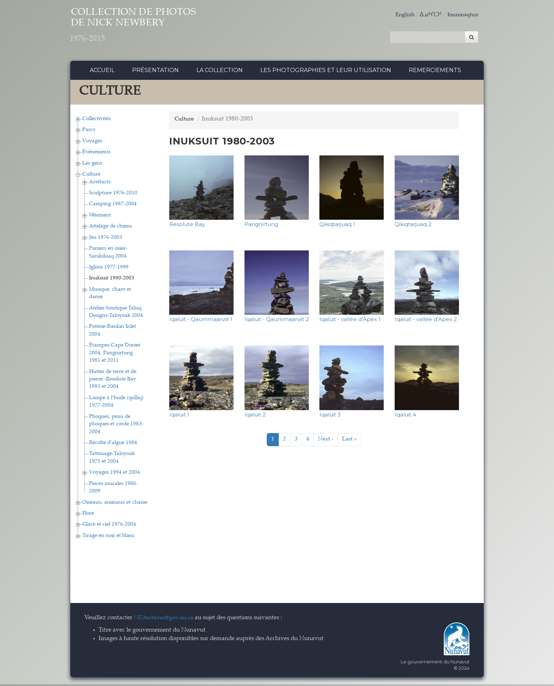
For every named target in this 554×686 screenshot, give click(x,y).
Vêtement (100, 217)
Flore (88, 515)
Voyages (92, 143)
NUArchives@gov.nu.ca (166, 620)
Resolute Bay (187, 226)
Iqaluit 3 (330, 416)
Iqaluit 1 (179, 416)
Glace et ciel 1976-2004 (109, 526)
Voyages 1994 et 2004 (114, 474)
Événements (96, 154)
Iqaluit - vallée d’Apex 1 (350, 321)
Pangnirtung (261, 226)
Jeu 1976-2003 (105, 239)
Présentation (155, 72)
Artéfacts (100, 184)
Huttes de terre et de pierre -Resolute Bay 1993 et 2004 (112, 381)
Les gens (92, 165)
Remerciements (435, 72)
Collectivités (96, 120)
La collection (219, 72)
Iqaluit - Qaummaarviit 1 (200, 321)
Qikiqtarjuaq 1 (337, 226)
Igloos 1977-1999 (109, 269)
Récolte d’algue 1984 (113, 444)
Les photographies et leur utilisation (325, 72)
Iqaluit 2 (255, 416)
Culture (91, 176)
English (401, 15)
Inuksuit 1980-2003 (111, 280)
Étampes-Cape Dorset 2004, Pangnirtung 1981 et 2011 (114, 355)
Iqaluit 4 (405, 416)
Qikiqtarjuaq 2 (413, 226)
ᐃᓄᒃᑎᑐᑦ (428, 15)
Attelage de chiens (110, 228)
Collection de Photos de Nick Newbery (149, 28)
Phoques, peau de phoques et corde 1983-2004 (116, 426)
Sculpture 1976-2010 (113, 194)
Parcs (88, 132)
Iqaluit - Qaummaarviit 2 (276, 321)
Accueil (102, 72)
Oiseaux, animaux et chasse (114, 504)
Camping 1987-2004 (113, 206)
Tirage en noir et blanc (108, 537)
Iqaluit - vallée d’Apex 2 (426, 321)
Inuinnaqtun (461, 15)
